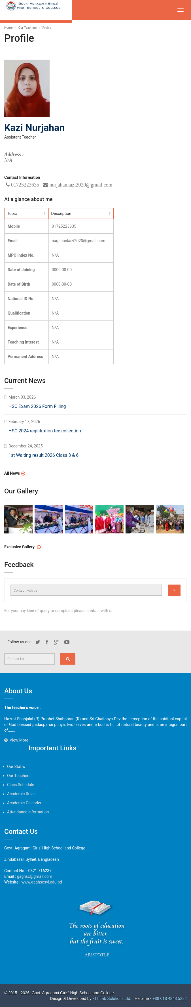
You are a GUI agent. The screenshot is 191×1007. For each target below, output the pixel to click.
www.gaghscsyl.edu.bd (41, 882)
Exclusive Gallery (20, 546)
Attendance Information (28, 812)
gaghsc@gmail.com (34, 876)
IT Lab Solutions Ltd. (113, 998)
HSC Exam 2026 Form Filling (37, 407)
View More (16, 740)
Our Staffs (16, 766)
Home (8, 28)
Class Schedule (20, 784)
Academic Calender (24, 803)
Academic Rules (21, 794)
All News (12, 473)
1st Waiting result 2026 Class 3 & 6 (43, 455)
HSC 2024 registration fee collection (45, 431)
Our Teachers (27, 28)
